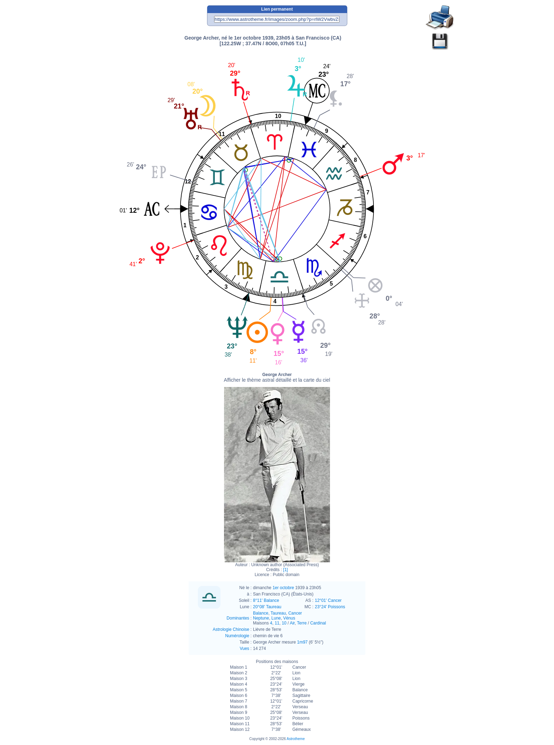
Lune (276, 618)
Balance (260, 613)
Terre (302, 623)
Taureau (278, 613)
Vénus (289, 618)
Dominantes (237, 618)
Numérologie (237, 635)
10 (284, 623)
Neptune (261, 618)
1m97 (302, 642)
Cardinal (318, 623)
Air (292, 623)
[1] (285, 569)
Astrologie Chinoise (231, 629)
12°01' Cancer (328, 600)
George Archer (277, 377)
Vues (244, 648)
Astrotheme (296, 739)
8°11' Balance (266, 600)
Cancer (295, 613)
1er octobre (283, 587)
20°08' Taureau (267, 606)
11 (277, 623)
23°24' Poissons (330, 606)
